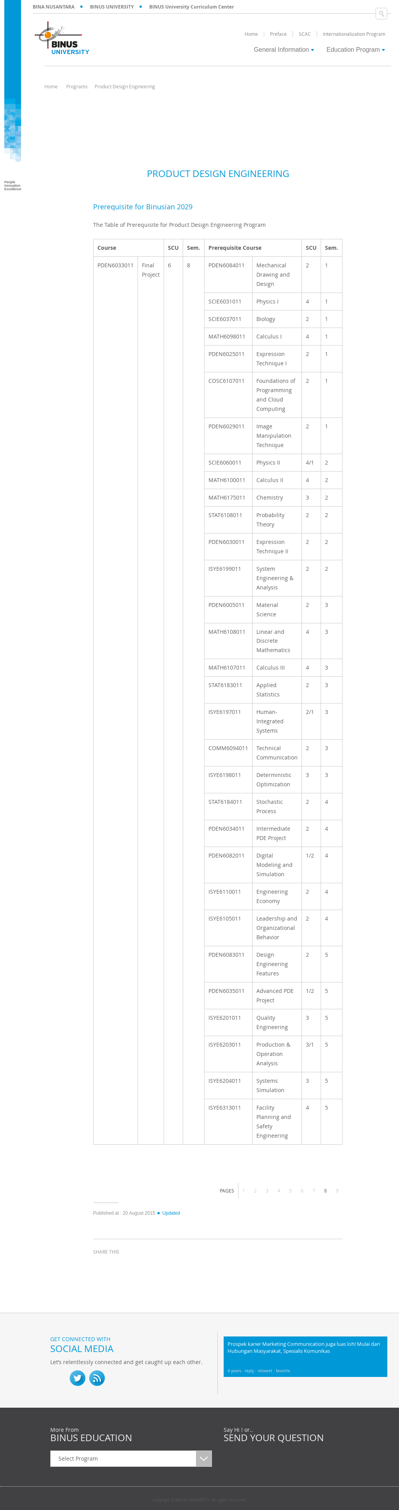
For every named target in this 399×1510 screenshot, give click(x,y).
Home (51, 86)
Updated (168, 1213)
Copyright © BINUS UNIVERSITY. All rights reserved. (199, 1500)
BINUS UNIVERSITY (112, 7)
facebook (101, 1266)
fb (58, 1378)
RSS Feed (97, 1378)
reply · (251, 1370)
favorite (283, 1370)
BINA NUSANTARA (53, 7)
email (159, 1266)
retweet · (267, 1370)
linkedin (140, 1266)
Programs (77, 86)
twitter (120, 1266)
